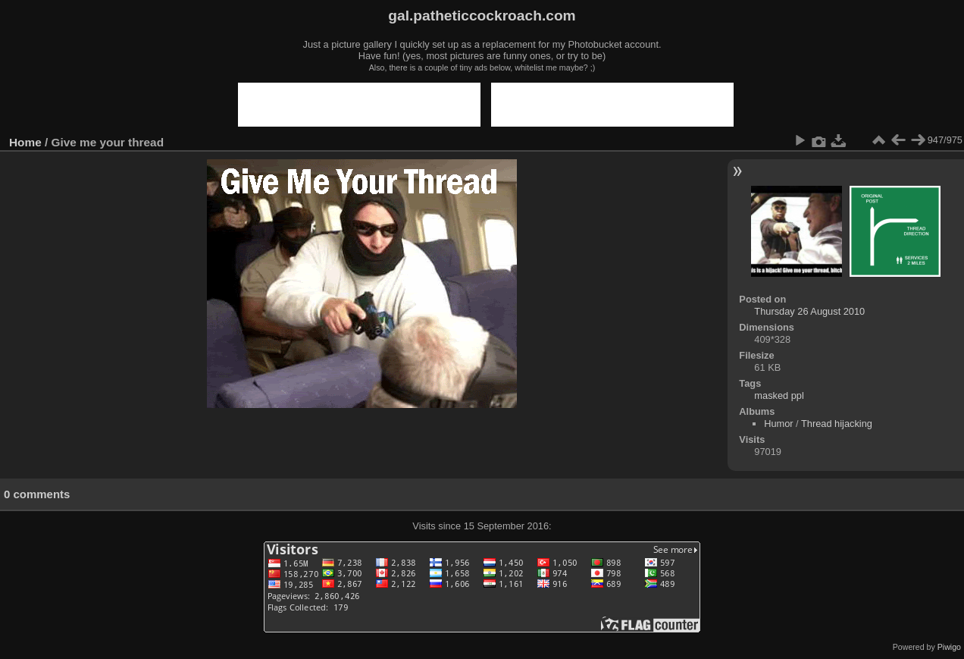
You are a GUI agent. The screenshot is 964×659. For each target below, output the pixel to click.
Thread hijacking (836, 423)
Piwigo (949, 646)
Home (25, 142)
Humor (778, 423)
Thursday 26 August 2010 (809, 311)
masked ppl (778, 395)
